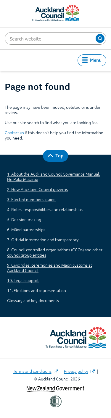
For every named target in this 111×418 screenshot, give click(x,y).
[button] (100, 38)
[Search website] (55, 38)
